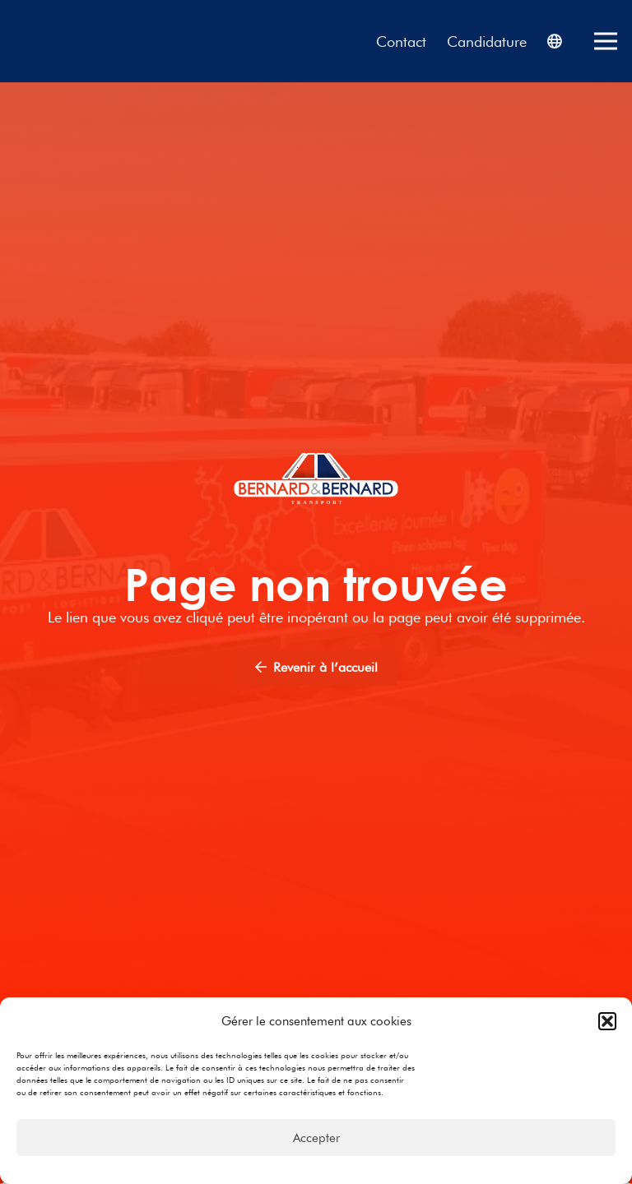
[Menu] (606, 41)
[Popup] (554, 41)
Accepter (316, 1138)
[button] (607, 1021)
